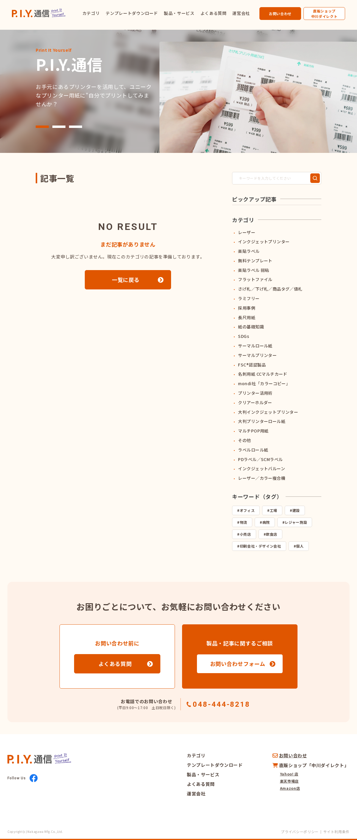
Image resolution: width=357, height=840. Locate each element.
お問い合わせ (280, 13)
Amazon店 (290, 788)
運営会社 (241, 13)
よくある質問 (214, 13)
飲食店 (271, 534)
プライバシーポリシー (299, 831)
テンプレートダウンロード (132, 13)
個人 (299, 545)
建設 (296, 510)
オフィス (247, 510)
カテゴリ (91, 13)
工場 (273, 510)
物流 (243, 522)
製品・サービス (179, 13)
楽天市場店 (289, 780)
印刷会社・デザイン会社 (260, 545)
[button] (42, 127)
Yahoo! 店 (289, 773)
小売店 (245, 534)
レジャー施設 (296, 522)
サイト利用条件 (336, 831)
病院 (266, 522)
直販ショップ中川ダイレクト (324, 13)
